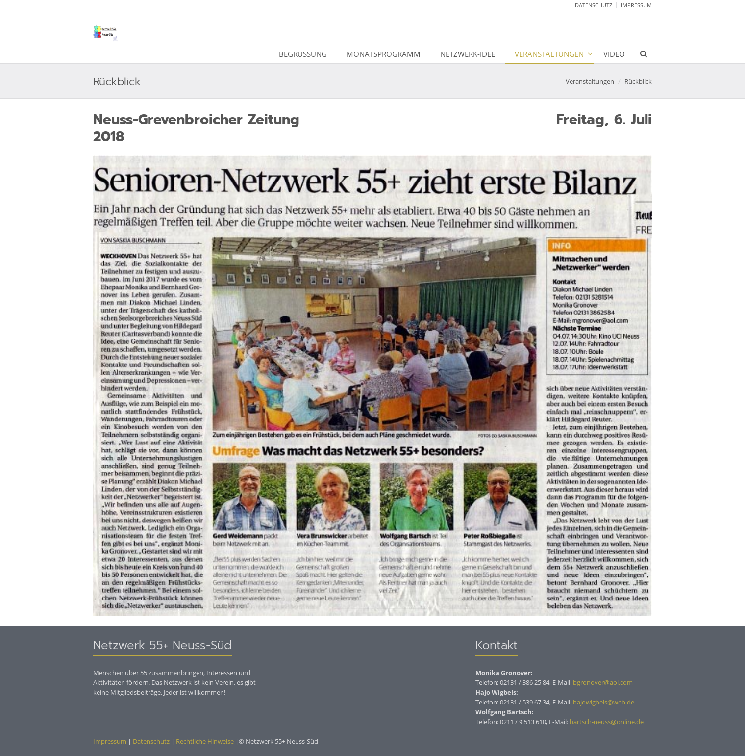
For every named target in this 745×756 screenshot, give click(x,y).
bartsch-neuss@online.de (607, 721)
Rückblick (638, 81)
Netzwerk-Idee (467, 54)
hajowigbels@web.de (603, 702)
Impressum (636, 5)
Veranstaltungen (549, 54)
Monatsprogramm (384, 54)
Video (614, 54)
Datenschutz (593, 5)
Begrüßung (303, 54)
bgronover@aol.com (603, 682)
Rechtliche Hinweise (204, 741)
